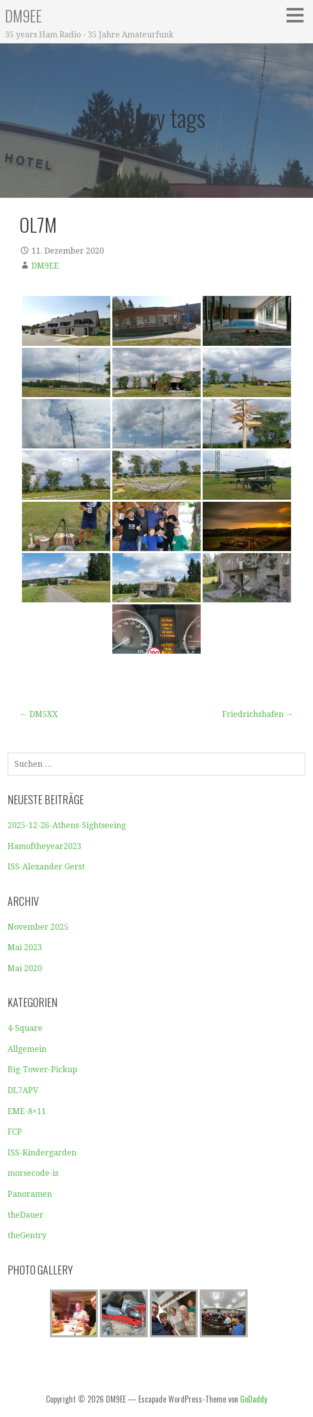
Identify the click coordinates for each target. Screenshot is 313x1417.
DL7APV (22, 1090)
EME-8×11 (26, 1111)
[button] (298, 15)
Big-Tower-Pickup (42, 1069)
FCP (14, 1131)
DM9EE (23, 15)
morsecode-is (32, 1173)
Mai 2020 (24, 968)
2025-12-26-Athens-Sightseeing (66, 825)
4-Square (24, 1028)
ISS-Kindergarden (41, 1152)
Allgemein (26, 1049)
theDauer (25, 1215)
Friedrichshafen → (258, 714)
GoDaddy (253, 1399)
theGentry (26, 1235)
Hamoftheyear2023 (44, 846)
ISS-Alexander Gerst (46, 866)
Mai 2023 (24, 947)
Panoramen (29, 1194)
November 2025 (37, 927)
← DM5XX (38, 714)
